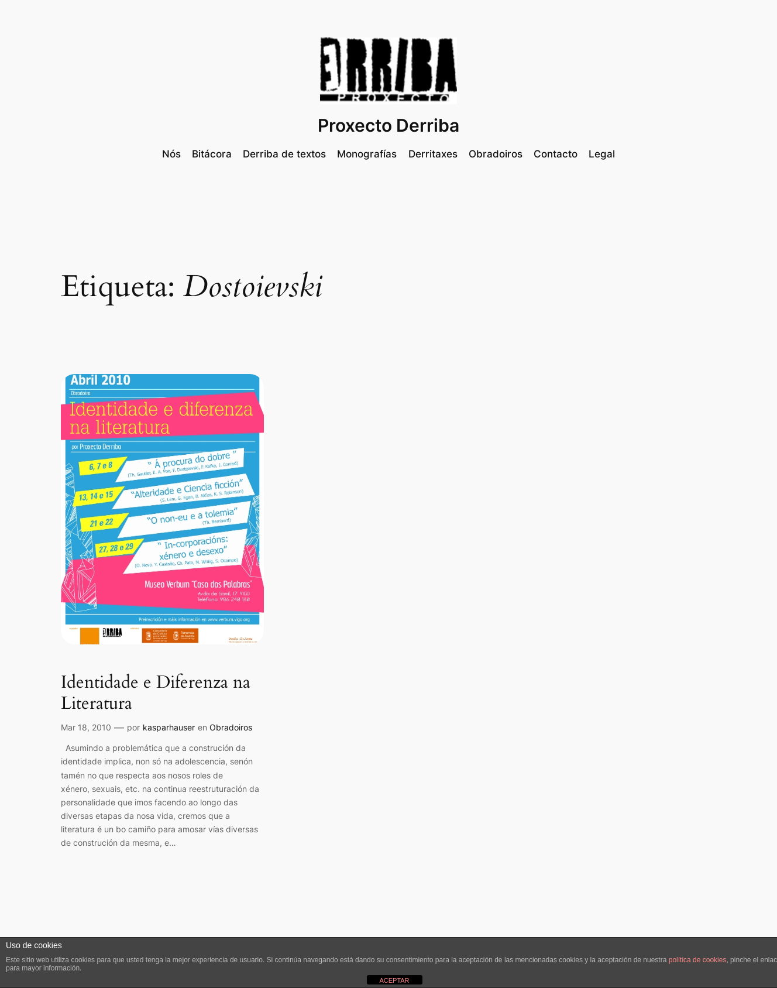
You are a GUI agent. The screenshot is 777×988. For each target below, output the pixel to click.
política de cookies (698, 960)
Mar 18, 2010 (86, 727)
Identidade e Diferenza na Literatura (155, 693)
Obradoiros (230, 727)
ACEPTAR (394, 980)
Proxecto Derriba (388, 125)
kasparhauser (169, 727)
